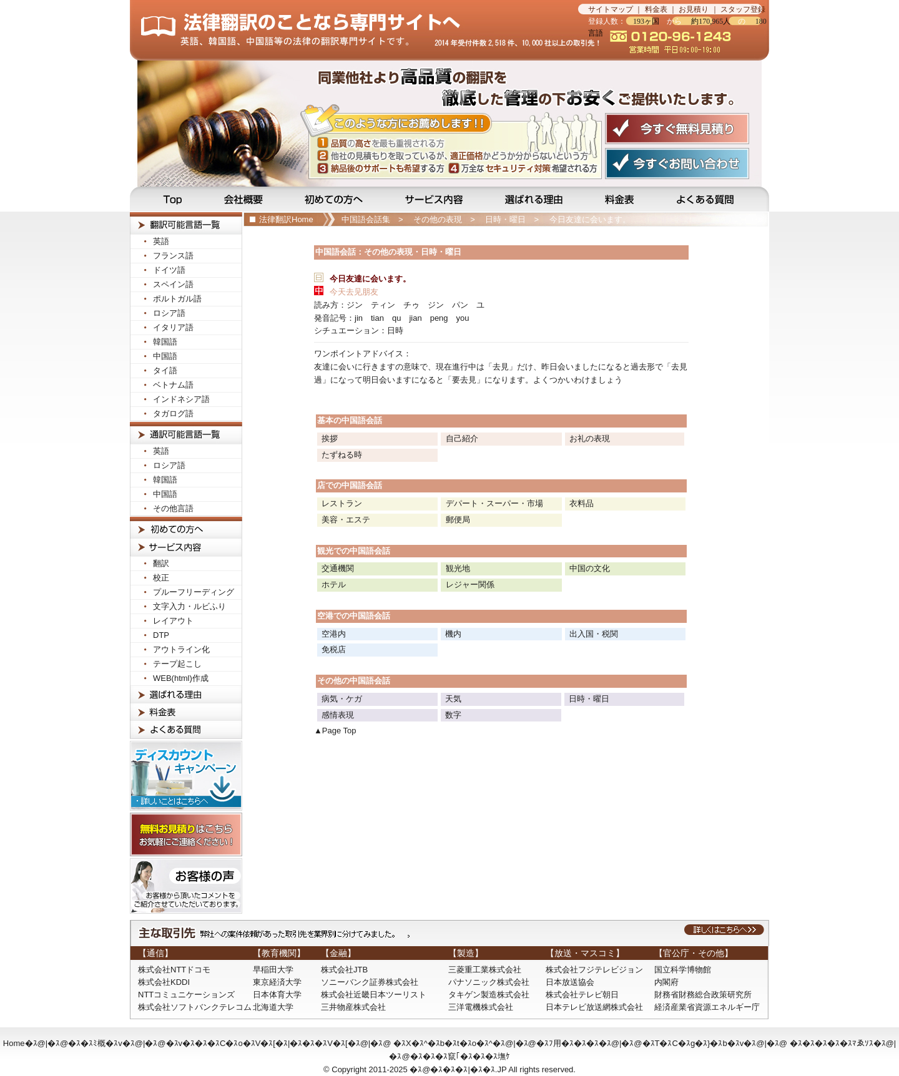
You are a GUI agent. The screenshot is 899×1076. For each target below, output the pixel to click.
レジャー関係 (470, 584)
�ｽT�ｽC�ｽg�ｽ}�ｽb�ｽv (693, 1043)
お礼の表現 (589, 438)
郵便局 (458, 519)
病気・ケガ (342, 698)
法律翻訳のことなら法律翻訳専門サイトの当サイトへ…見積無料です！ (354, 30)
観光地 (458, 568)
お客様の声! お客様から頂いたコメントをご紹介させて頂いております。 (186, 886)
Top (166, 199)
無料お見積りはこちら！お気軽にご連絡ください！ (186, 834)
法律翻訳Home (286, 219)
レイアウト (173, 620)
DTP (161, 635)
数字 (453, 715)
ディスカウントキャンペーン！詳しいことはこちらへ (186, 776)
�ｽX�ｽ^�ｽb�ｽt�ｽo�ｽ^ (443, 1043)
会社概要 (245, 199)
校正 (161, 577)
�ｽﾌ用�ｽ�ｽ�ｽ (567, 1043)
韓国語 (165, 341)
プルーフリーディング (193, 592)
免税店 (334, 649)
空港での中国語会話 (353, 615)
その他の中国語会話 (353, 680)
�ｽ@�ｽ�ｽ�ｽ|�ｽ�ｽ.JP (458, 1069)
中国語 (165, 356)
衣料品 (581, 503)
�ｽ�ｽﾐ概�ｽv (95, 1043)
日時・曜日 (505, 219)
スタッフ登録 (742, 9)
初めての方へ (336, 199)
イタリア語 (173, 327)
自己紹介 (462, 438)
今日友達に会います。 (590, 219)
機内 (453, 633)
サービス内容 (435, 199)
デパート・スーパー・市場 (494, 503)
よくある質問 (714, 199)
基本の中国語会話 (349, 420)
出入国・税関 (593, 633)
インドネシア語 (181, 399)
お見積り (694, 9)
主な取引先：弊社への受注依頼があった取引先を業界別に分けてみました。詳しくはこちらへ (449, 933)
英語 (161, 241)
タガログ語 (173, 413)
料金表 (656, 9)
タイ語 (165, 370)
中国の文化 (589, 568)
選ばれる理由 (535, 199)
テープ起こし (177, 663)
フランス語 (173, 255)
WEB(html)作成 (181, 678)
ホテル (334, 584)
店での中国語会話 (349, 485)
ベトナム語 (173, 384)
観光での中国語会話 (353, 550)
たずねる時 (342, 454)
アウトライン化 (181, 649)
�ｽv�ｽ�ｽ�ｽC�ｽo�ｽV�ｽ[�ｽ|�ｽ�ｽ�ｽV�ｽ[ (257, 1043)
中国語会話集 (365, 219)
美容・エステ (346, 519)
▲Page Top (335, 730)
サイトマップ (610, 9)
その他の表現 (437, 219)
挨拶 (330, 438)
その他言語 (173, 508)
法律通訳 (186, 433)
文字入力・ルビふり (189, 606)
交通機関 (338, 568)
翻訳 (161, 563)
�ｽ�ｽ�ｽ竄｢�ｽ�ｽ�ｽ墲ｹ (460, 1056)
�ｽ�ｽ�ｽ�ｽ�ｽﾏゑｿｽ (831, 1043)
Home (14, 1043)
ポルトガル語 (177, 298)
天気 (453, 698)
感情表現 (338, 715)
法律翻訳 (186, 223)
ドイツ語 (169, 270)
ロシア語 (169, 313)
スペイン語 (173, 284)
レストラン (342, 503)
